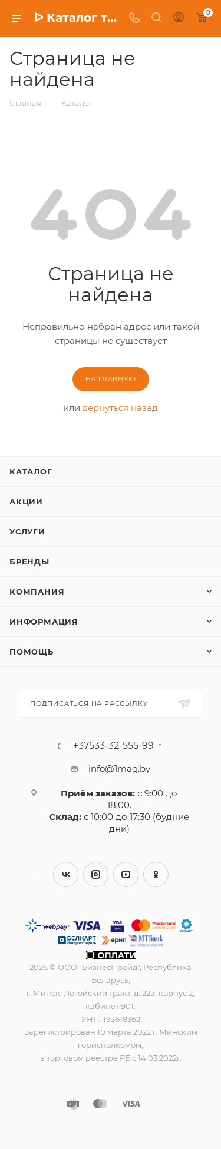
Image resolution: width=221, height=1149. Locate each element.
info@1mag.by (119, 768)
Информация (43, 621)
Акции (26, 501)
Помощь (31, 651)
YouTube (125, 874)
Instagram (95, 874)
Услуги (27, 531)
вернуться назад (120, 407)
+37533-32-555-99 (113, 745)
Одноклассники (156, 874)
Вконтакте (65, 874)
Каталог (30, 471)
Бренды (29, 561)
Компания (36, 591)
